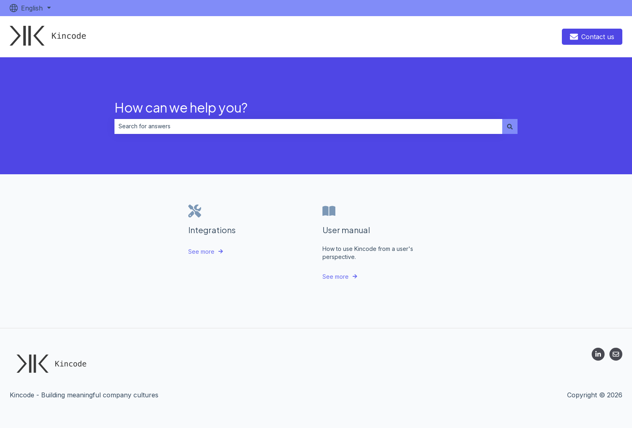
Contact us (592, 37)
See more (201, 251)
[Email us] (615, 354)
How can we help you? (180, 107)
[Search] (510, 126)
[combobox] (308, 126)
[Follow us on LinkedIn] (598, 354)
